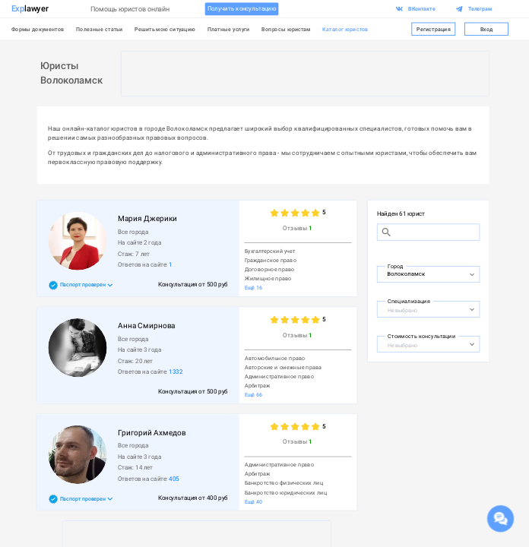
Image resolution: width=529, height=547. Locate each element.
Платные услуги (228, 29)
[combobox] (420, 273)
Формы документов (38, 29)
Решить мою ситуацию (165, 29)
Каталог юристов (345, 29)
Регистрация (433, 29)
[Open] (472, 275)
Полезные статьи (99, 29)
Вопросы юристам (285, 29)
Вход (486, 29)
